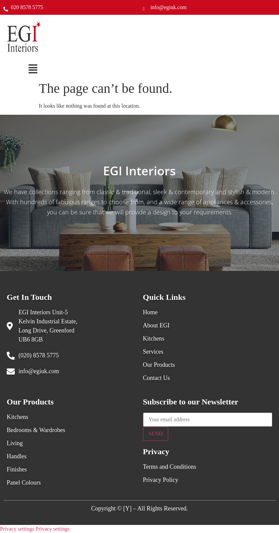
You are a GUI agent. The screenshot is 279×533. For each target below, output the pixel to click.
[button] (33, 69)
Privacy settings (17, 529)
